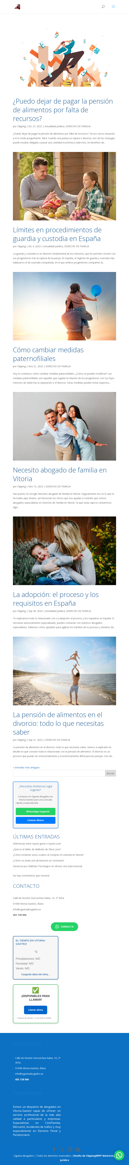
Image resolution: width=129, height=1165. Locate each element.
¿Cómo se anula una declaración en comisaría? (38, 860)
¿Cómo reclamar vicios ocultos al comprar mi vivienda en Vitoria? (48, 854)
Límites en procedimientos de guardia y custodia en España (57, 234)
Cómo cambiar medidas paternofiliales (48, 354)
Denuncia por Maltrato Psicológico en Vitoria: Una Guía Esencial (47, 866)
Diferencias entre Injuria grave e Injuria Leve (37, 843)
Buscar (110, 773)
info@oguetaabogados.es (27, 909)
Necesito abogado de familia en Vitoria (60, 474)
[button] (119, 1155)
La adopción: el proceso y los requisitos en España (56, 599)
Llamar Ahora (35, 820)
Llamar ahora (35, 1010)
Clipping (21, 126)
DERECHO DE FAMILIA (78, 126)
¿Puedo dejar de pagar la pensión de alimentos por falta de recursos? (63, 109)
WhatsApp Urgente (36, 811)
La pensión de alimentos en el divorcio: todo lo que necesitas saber (58, 723)
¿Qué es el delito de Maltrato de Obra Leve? (37, 849)
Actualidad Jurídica (54, 126)
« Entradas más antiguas (26, 767)
